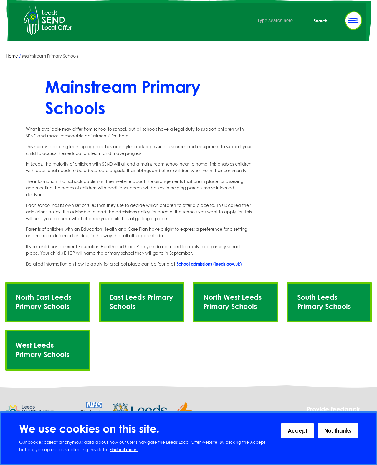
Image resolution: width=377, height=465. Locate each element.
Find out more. (124, 449)
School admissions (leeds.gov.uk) (209, 263)
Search (320, 20)
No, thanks (337, 430)
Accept (297, 430)
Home (12, 55)
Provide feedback (333, 409)
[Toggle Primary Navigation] (353, 20)
